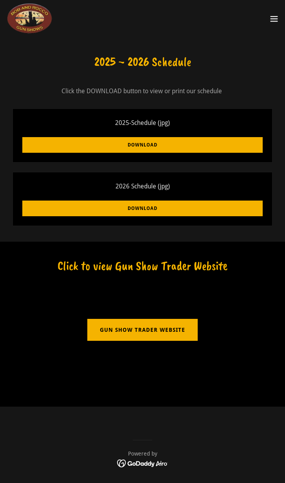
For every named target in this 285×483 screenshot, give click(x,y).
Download (142, 145)
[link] (30, 18)
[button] (274, 19)
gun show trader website (142, 330)
